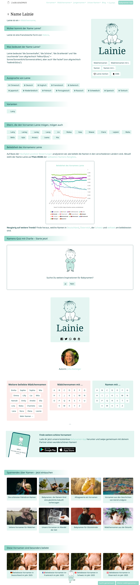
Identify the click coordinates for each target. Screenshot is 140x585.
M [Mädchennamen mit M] (79, 395)
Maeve (91, 132)
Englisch (41, 85)
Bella (12, 137)
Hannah (14, 400)
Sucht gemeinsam (106, 583)
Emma (16, 395)
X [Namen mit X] (112, 406)
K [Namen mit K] (112, 395)
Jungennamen (79, 2)
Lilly (24, 395)
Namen (97, 68)
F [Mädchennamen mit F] (79, 390)
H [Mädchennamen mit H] (54, 395)
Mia (40, 390)
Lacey (48, 132)
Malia (128, 132)
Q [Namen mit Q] (107, 400)
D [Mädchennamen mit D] (69, 390)
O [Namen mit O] (97, 400)
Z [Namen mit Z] (122, 406)
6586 (115, 74)
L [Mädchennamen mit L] (74, 395)
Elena (30, 411)
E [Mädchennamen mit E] (74, 390)
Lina (13, 406)
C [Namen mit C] (107, 390)
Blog (104, 2)
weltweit (111, 227)
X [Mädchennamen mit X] (69, 406)
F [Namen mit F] (122, 390)
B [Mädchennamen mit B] (59, 390)
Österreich (85, 227)
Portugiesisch (62, 90)
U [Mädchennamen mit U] (84, 400)
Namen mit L (109, 68)
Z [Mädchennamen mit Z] (79, 406)
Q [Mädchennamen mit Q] (64, 400)
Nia (57, 137)
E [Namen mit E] (117, 390)
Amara (34, 137)
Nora (22, 411)
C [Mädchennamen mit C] (64, 390)
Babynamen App (126, 2)
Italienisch (73, 85)
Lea (40, 406)
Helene (45, 35)
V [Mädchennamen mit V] (59, 406)
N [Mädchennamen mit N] (84, 395)
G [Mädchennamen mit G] (84, 390)
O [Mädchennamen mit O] (54, 400)
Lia (31, 395)
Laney (36, 132)
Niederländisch (30, 90)
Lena (14, 411)
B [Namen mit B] (102, 390)
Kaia (80, 132)
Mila (38, 395)
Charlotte (31, 406)
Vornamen (50, 2)
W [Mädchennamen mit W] (64, 406)
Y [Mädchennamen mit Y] (74, 406)
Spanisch (109, 90)
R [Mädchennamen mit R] (69, 400)
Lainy (12, 111)
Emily (23, 400)
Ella (40, 400)
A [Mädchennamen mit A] (54, 390)
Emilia (13, 390)
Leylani (116, 132)
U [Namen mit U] (127, 400)
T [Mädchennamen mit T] (79, 400)
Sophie (23, 390)
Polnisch (46, 90)
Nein (72, 284)
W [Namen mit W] (107, 406)
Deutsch (28, 85)
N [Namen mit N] (127, 395)
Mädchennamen (64, 2)
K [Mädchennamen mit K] (69, 395)
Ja (65, 284)
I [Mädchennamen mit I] (59, 395)
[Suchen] (112, 2)
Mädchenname (28, 20)
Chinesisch (13, 85)
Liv (58, 132)
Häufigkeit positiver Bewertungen (36, 153)
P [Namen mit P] (102, 400)
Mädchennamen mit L (120, 63)
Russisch (78, 90)
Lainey (24, 132)
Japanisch (13, 90)
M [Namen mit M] (122, 395)
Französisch (57, 85)
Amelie (32, 400)
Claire (103, 132)
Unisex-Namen (93, 2)
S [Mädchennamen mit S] (74, 400)
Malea (69, 132)
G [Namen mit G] (127, 390)
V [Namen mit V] (102, 406)
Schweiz (99, 227)
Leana (46, 137)
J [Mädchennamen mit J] (64, 395)
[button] (53, 317)
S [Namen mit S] (117, 400)
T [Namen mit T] (122, 400)
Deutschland (73, 227)
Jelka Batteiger (74, 369)
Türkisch (122, 90)
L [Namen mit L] (117, 395)
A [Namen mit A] (97, 390)
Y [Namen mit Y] (117, 406)
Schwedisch (94, 90)
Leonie (38, 411)
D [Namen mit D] (112, 390)
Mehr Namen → (26, 416)
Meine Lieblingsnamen (126, 583)
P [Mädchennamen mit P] (59, 400)
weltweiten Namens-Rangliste (61, 156)
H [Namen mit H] (97, 395)
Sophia (32, 390)
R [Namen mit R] (112, 400)
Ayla (23, 137)
